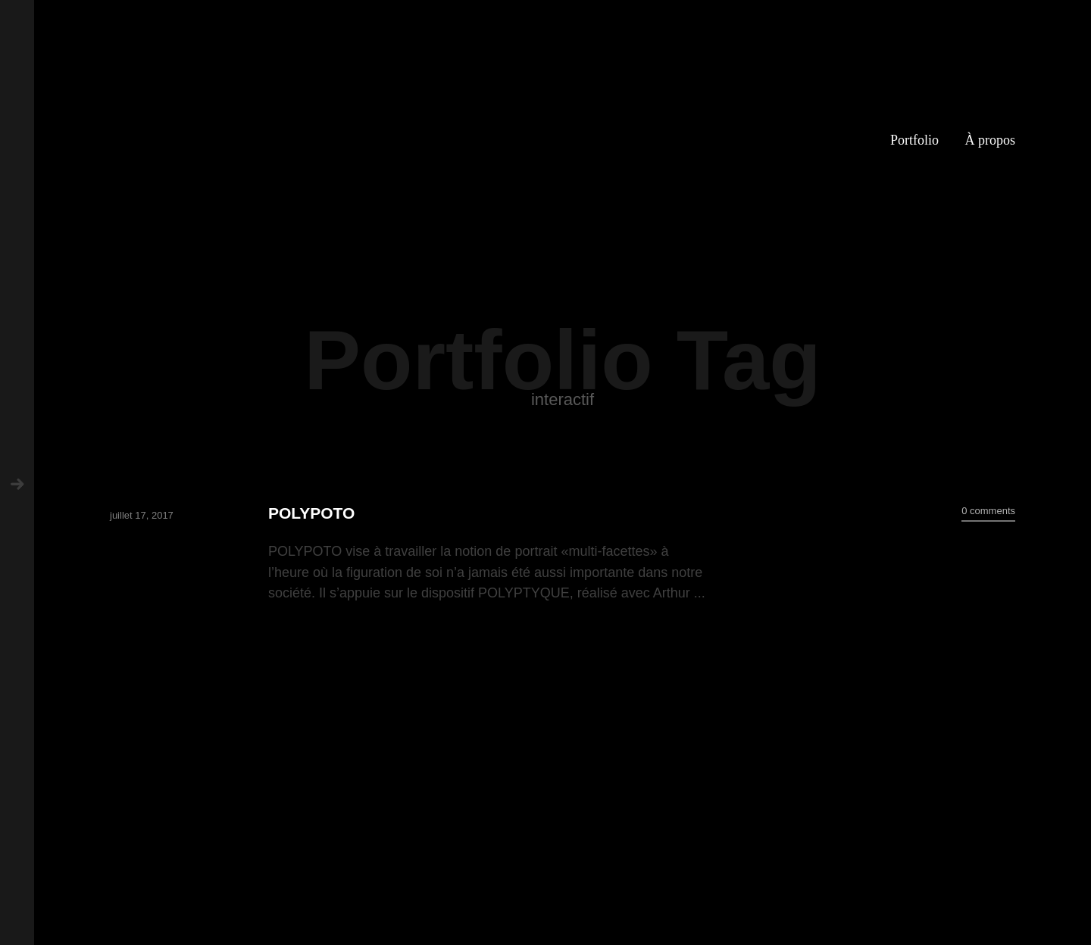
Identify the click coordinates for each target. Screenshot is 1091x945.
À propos (990, 140)
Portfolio (914, 140)
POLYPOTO (311, 513)
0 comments (988, 510)
